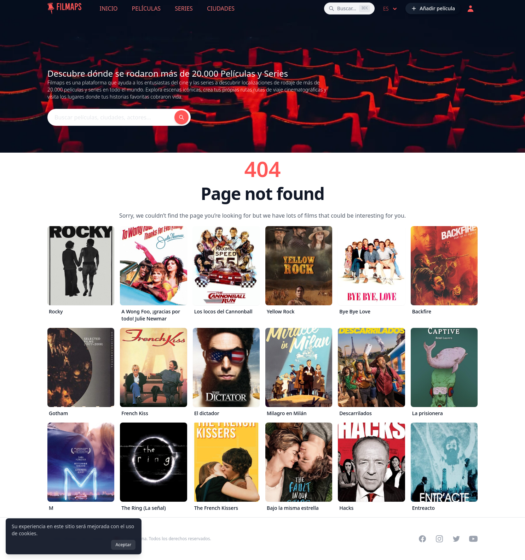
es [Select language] (390, 8)
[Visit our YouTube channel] (473, 539)
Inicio (109, 8)
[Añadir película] (433, 8)
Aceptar (123, 545)
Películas (146, 8)
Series (184, 8)
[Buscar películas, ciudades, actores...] (349, 8)
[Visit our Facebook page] (422, 539)
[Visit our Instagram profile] (439, 539)
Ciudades (221, 8)
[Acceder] (470, 8)
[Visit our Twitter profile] (456, 539)
